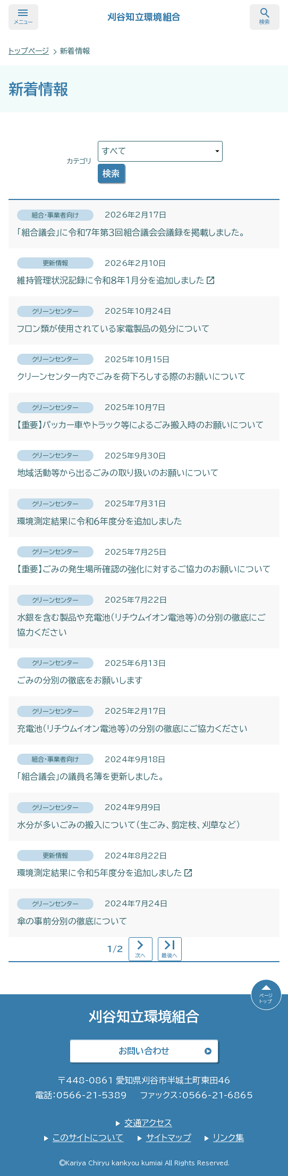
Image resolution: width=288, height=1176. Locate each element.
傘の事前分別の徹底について (72, 921)
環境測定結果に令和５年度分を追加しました (104, 873)
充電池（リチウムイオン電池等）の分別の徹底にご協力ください (132, 728)
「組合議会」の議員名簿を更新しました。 (90, 776)
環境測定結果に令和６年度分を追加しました (99, 521)
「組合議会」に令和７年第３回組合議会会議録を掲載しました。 (131, 232)
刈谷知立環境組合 (144, 17)
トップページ (29, 51)
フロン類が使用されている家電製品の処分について (113, 328)
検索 (111, 173)
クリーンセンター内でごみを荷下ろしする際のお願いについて (131, 376)
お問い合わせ (144, 1051)
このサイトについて (88, 1137)
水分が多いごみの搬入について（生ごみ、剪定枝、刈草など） (128, 825)
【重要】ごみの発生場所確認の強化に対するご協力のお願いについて (144, 569)
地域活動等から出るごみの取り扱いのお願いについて (118, 473)
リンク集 (228, 1137)
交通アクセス (148, 1123)
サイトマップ (168, 1137)
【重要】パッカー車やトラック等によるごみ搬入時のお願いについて (140, 425)
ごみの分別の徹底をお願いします (79, 680)
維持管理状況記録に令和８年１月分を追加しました (115, 280)
